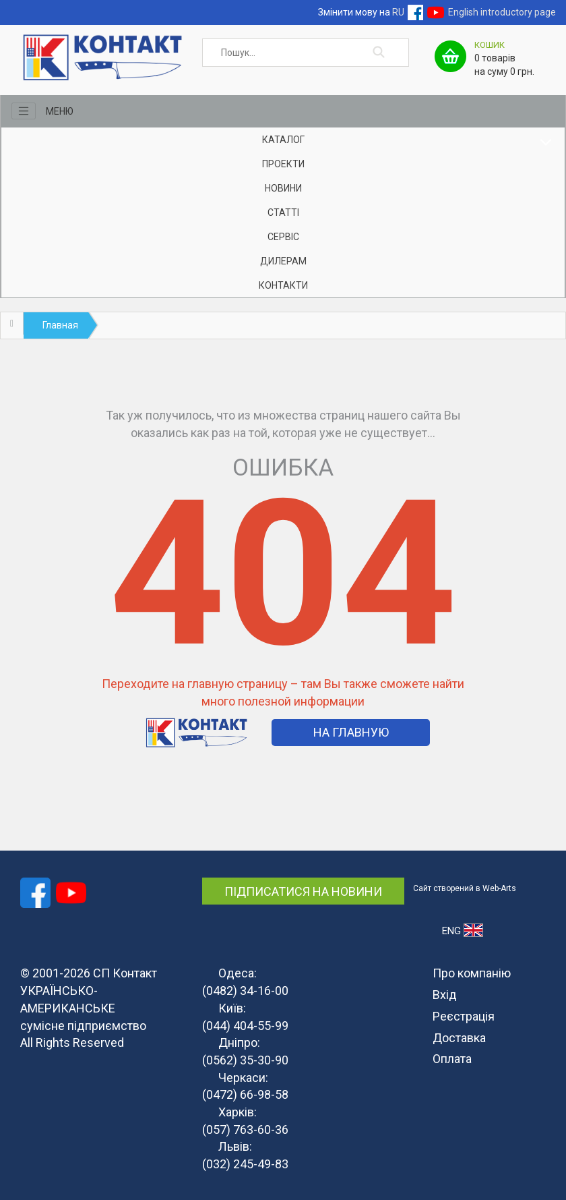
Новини (283, 188)
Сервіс (283, 236)
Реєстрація (464, 1016)
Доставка (459, 1038)
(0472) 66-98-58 (245, 1094)
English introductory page (502, 12)
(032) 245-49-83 (245, 1164)
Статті (283, 212)
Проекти (283, 164)
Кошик (489, 45)
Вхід (445, 995)
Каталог (283, 139)
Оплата (452, 1059)
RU (398, 12)
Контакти (283, 285)
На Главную (351, 732)
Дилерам (283, 261)
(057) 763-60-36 (245, 1129)
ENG (462, 930)
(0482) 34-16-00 (245, 990)
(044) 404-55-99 (245, 1026)
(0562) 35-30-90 (245, 1060)
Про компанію (472, 973)
